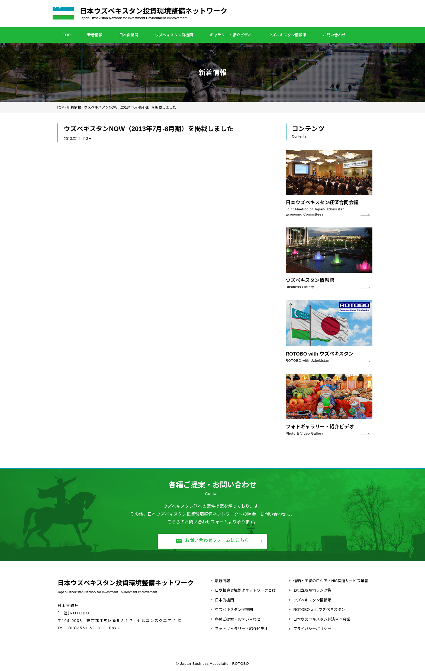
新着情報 (94, 35)
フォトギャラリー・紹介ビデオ (241, 629)
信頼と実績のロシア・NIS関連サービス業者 (330, 581)
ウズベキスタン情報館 (287, 35)
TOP (67, 35)
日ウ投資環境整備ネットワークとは (245, 590)
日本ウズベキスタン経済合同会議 (321, 619)
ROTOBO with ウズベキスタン (319, 609)
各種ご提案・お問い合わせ (237, 619)
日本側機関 (128, 35)
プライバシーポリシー (312, 629)
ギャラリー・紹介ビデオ (231, 35)
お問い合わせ (334, 35)
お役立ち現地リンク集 (312, 590)
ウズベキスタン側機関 (174, 35)
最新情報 (222, 581)
